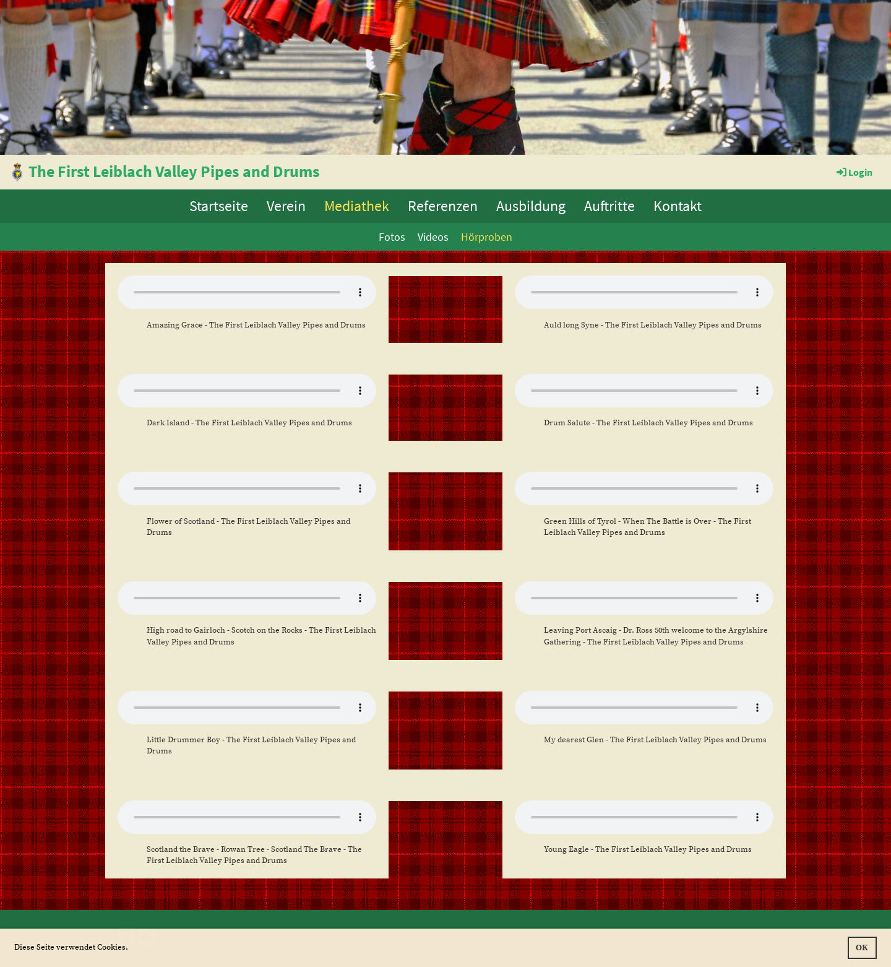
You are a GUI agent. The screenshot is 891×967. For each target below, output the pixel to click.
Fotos (392, 237)
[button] (131, 948)
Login (853, 172)
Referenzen (443, 205)
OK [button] (862, 947)
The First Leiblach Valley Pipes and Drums (174, 171)
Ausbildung (531, 205)
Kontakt (677, 205)
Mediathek (356, 205)
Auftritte (609, 205)
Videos (433, 237)
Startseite (218, 205)
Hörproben (486, 237)
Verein (286, 205)
